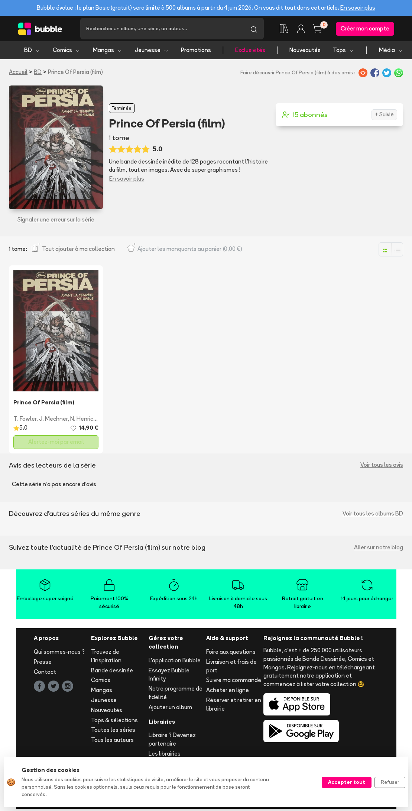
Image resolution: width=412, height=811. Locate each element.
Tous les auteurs (112, 742)
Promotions (196, 52)
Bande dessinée (112, 672)
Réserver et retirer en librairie (233, 706)
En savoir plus (357, 7)
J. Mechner (53, 420)
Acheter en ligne (227, 692)
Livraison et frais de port (231, 668)
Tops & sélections (114, 722)
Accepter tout (346, 782)
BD (32, 52)
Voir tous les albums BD (373, 515)
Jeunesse (152, 52)
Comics (66, 52)
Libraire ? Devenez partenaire (172, 741)
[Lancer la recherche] (254, 30)
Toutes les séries (113, 732)
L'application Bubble (175, 662)
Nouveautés (305, 52)
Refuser (390, 782)
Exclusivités (250, 52)
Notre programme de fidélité (175, 695)
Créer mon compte (365, 29)
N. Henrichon (86, 420)
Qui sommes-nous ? (59, 653)
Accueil (18, 74)
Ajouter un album (170, 709)
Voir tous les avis (381, 467)
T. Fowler (24, 420)
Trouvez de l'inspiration (106, 658)
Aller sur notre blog (378, 549)
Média (391, 52)
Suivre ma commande (233, 682)
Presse (43, 663)
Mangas (107, 52)
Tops (343, 52)
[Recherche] (162, 29)
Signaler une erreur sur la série (55, 221)
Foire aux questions (231, 653)
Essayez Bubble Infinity (169, 676)
